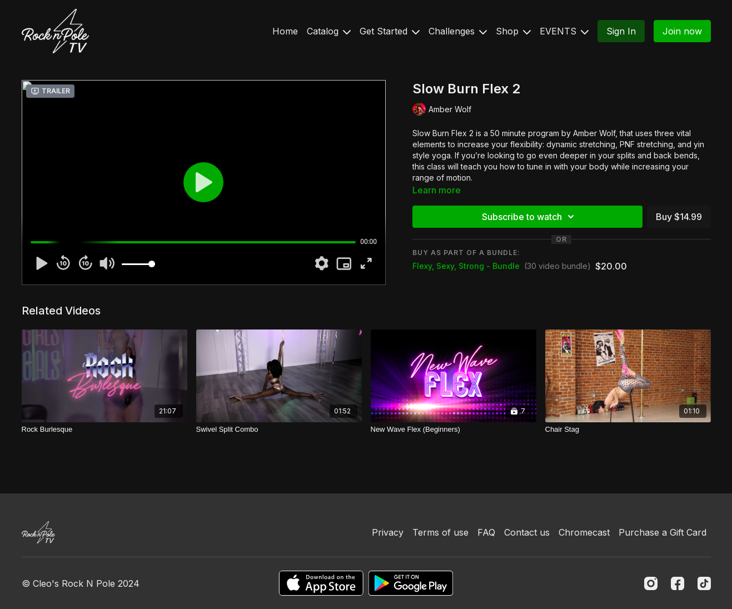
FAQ (486, 532)
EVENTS (564, 31)
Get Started (390, 31)
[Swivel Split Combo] (279, 429)
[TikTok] (704, 583)
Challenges (458, 31)
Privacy (388, 532)
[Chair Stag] (628, 429)
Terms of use (440, 532)
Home (285, 31)
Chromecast (584, 532)
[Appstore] (320, 583)
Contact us (527, 532)
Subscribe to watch (529, 216)
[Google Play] (411, 583)
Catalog (329, 31)
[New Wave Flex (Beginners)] (453, 429)
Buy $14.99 (679, 216)
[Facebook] (677, 583)
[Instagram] (651, 583)
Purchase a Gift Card (662, 532)
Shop (513, 31)
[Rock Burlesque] (104, 429)
